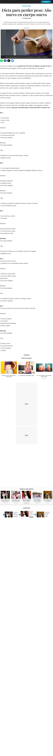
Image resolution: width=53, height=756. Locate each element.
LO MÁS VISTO (26, 508)
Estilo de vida (44, 378)
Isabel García (27, 18)
